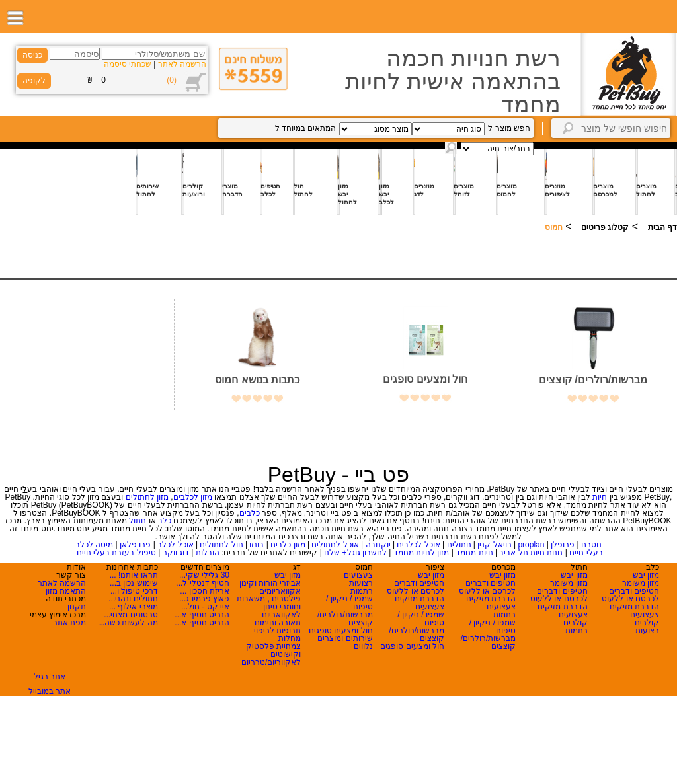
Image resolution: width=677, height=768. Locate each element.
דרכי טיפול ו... (134, 590)
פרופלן (563, 544)
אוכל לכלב (175, 544)
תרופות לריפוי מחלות (277, 634)
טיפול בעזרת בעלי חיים (116, 552)
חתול (137, 520)
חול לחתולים (221, 544)
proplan (531, 544)
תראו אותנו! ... (134, 575)
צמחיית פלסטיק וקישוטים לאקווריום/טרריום (271, 654)
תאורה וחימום (278, 622)
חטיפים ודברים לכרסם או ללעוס (630, 594)
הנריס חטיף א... (202, 614)
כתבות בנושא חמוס (257, 379)
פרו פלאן (135, 544)
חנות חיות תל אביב (531, 552)
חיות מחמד (474, 552)
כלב (164, 520)
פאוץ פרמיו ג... (204, 598)
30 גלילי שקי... (204, 575)
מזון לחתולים (147, 497)
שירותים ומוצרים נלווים (344, 642)
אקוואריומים (280, 590)
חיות (599, 497)
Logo (628, 74)
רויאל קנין (494, 544)
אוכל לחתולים (334, 544)
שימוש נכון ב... (134, 583)
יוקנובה (378, 544)
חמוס (554, 227)
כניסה (32, 54)
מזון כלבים (287, 544)
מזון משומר (640, 583)
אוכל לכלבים (418, 544)
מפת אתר (69, 622)
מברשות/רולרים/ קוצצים (593, 379)
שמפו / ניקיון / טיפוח (492, 626)
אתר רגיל (49, 676)
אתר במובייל (49, 691)
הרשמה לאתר (182, 64)
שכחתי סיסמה (127, 64)
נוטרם (591, 544)
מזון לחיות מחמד (421, 552)
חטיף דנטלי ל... (202, 583)
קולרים (647, 622)
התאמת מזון (66, 590)
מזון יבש (646, 575)
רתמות (576, 630)
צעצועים (644, 614)
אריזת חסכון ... (204, 590)
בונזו (256, 544)
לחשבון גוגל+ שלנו (355, 552)
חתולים (459, 544)
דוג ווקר (176, 552)
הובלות (207, 552)
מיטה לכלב (94, 544)
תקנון (76, 606)
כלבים (249, 513)
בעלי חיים (585, 552)
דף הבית (662, 227)
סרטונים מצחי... (130, 614)
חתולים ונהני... (132, 598)
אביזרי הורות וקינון (270, 583)
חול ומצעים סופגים (425, 379)
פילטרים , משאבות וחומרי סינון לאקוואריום (269, 606)
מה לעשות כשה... (128, 622)
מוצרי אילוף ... (133, 606)
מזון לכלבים (192, 497)
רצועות (647, 630)
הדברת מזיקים (634, 606)
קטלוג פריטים (605, 227)
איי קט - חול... (205, 606)
